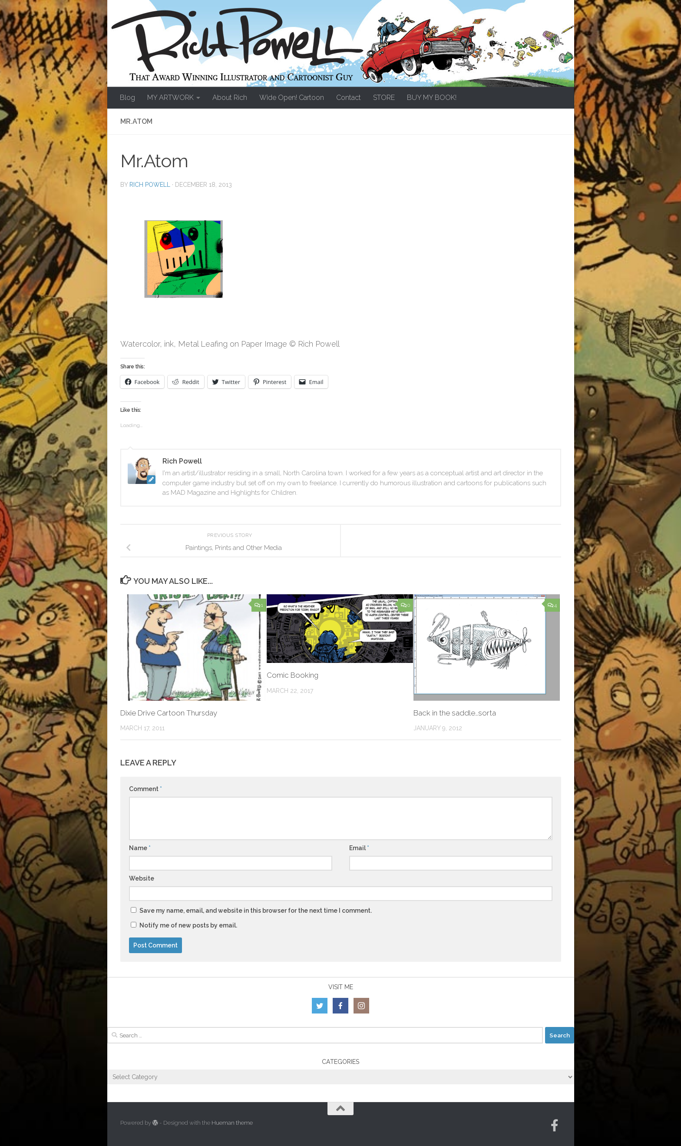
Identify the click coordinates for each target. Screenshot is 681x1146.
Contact (348, 97)
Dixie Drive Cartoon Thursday (169, 713)
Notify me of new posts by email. (188, 925)
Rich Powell (149, 184)
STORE (384, 97)
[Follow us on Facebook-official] (555, 1126)
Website (141, 878)
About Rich (229, 97)
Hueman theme (232, 1123)
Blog (127, 97)
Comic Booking (293, 675)
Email (359, 848)
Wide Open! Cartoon (291, 97)
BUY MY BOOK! (431, 97)
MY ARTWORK (170, 97)
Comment (145, 788)
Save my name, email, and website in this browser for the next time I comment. (255, 910)
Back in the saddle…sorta (454, 713)
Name (140, 848)
